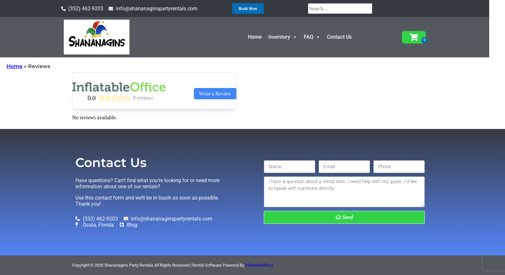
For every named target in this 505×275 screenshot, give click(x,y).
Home (263, 37)
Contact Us (347, 37)
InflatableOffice (259, 265)
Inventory (290, 37)
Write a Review (215, 93)
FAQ (320, 37)
